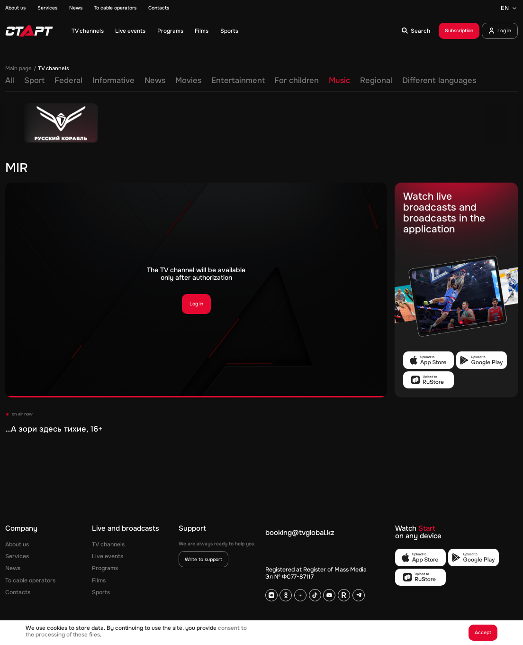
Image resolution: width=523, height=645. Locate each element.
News (75, 8)
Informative (113, 80)
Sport (34, 80)
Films (201, 31)
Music (339, 80)
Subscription (459, 31)
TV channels (88, 31)
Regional (376, 80)
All (9, 80)
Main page (18, 68)
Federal (68, 80)
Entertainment (238, 80)
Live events (130, 31)
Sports (229, 31)
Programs (170, 31)
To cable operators (115, 8)
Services (47, 8)
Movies (188, 80)
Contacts (158, 8)
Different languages (439, 80)
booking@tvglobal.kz (299, 533)
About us (15, 8)
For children (296, 80)
